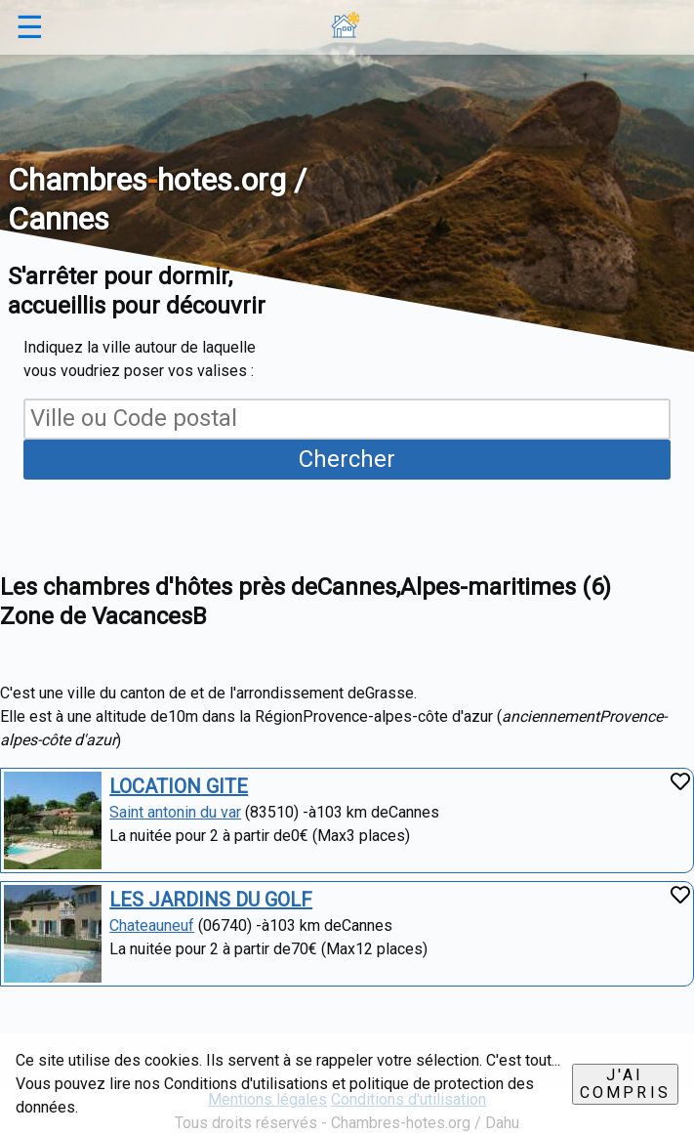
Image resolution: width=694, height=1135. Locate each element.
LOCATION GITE (178, 786)
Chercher (347, 459)
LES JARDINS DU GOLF (210, 899)
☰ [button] (30, 27)
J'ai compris (625, 1084)
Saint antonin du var (175, 812)
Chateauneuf (151, 925)
